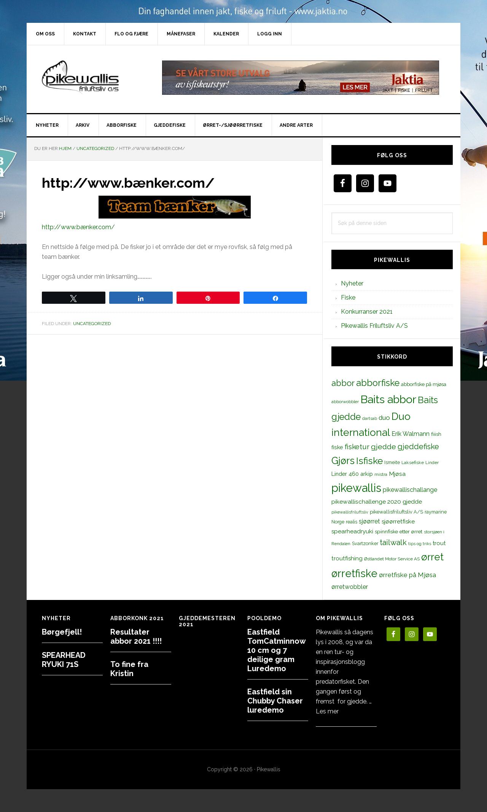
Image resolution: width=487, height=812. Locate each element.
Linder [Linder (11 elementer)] (432, 462)
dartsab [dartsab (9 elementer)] (369, 418)
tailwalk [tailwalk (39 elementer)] (393, 542)
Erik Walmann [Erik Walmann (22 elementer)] (411, 433)
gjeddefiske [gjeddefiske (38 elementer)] (418, 446)
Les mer (327, 711)
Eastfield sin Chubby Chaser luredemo (275, 701)
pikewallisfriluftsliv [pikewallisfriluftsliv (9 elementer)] (349, 512)
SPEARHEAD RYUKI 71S (64, 660)
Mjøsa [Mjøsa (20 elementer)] (397, 473)
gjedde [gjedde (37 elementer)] (383, 446)
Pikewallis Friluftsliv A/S (374, 325)
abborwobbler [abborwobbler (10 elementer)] (345, 401)
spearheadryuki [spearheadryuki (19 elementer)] (352, 531)
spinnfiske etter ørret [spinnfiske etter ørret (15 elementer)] (398, 531)
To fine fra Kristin (129, 669)
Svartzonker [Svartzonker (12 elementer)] (365, 543)
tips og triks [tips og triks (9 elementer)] (419, 543)
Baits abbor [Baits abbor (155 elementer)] (388, 399)
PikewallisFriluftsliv (91, 78)
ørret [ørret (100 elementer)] (432, 557)
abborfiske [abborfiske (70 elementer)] (377, 383)
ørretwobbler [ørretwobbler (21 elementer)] (349, 586)
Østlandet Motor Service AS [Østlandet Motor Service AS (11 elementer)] (392, 559)
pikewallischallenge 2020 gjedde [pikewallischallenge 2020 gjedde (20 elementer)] (376, 501)
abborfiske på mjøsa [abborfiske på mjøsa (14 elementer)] (423, 384)
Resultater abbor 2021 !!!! (136, 636)
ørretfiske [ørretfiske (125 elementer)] (354, 573)
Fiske (348, 297)
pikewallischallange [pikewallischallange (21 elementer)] (410, 489)
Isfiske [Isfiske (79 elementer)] (369, 460)
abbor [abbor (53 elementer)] (343, 383)
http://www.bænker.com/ (78, 227)
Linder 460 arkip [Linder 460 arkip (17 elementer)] (352, 474)
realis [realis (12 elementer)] (351, 522)
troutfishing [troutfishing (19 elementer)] (347, 558)
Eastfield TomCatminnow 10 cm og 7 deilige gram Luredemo (276, 650)
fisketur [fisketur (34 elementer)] (357, 446)
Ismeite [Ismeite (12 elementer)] (392, 462)
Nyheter (352, 283)
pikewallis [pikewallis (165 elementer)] (356, 488)
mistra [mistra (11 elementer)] (380, 474)
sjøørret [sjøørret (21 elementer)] (369, 521)
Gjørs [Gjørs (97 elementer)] (343, 460)
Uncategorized (92, 323)
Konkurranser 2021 (367, 311)
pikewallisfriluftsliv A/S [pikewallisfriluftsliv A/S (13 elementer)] (396, 512)
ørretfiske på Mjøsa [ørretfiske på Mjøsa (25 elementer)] (407, 575)
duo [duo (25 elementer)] (384, 417)
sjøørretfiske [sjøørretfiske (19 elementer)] (398, 521)
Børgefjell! (62, 632)
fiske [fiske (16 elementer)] (337, 447)
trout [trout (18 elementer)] (439, 543)
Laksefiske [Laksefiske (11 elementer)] (412, 462)
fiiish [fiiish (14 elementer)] (436, 434)
